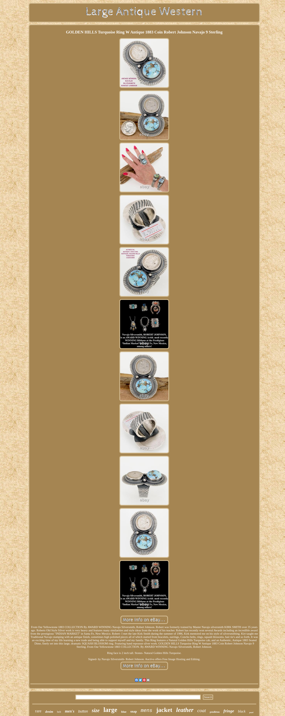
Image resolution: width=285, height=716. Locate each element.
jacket (164, 709)
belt (59, 711)
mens (146, 710)
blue (123, 711)
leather (184, 710)
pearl (251, 712)
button (83, 711)
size (96, 710)
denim (49, 711)
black (241, 711)
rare (38, 711)
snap (133, 711)
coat (201, 710)
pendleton (215, 712)
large (110, 709)
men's (69, 711)
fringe (228, 710)
